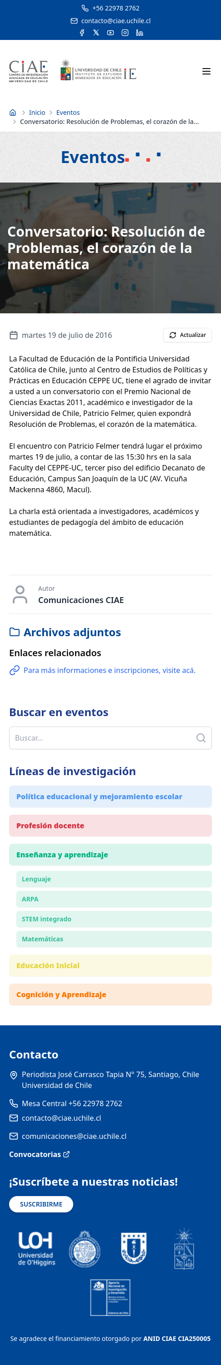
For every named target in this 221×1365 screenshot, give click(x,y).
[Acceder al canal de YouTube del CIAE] (110, 32)
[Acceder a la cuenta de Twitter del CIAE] (96, 32)
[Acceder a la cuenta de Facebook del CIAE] (81, 32)
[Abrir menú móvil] (206, 71)
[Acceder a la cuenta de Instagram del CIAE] (125, 32)
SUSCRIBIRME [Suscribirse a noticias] (41, 1204)
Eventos (68, 112)
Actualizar (187, 335)
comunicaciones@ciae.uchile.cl (74, 1136)
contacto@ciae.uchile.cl (61, 1118)
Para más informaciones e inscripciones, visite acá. (102, 670)
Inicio (37, 112)
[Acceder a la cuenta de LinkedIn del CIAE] (139, 32)
